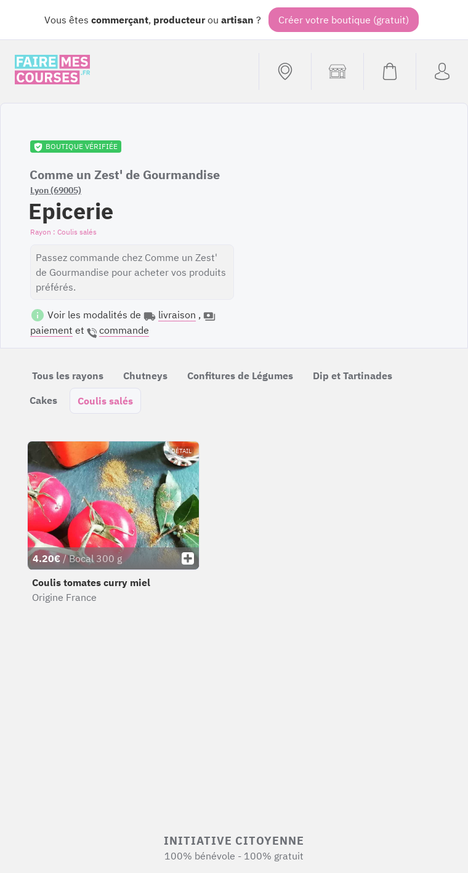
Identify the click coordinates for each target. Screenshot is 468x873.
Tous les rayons (67, 375)
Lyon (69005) (55, 190)
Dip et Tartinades (352, 375)
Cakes (43, 400)
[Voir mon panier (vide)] (389, 71)
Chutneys (145, 375)
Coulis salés (105, 401)
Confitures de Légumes (240, 375)
